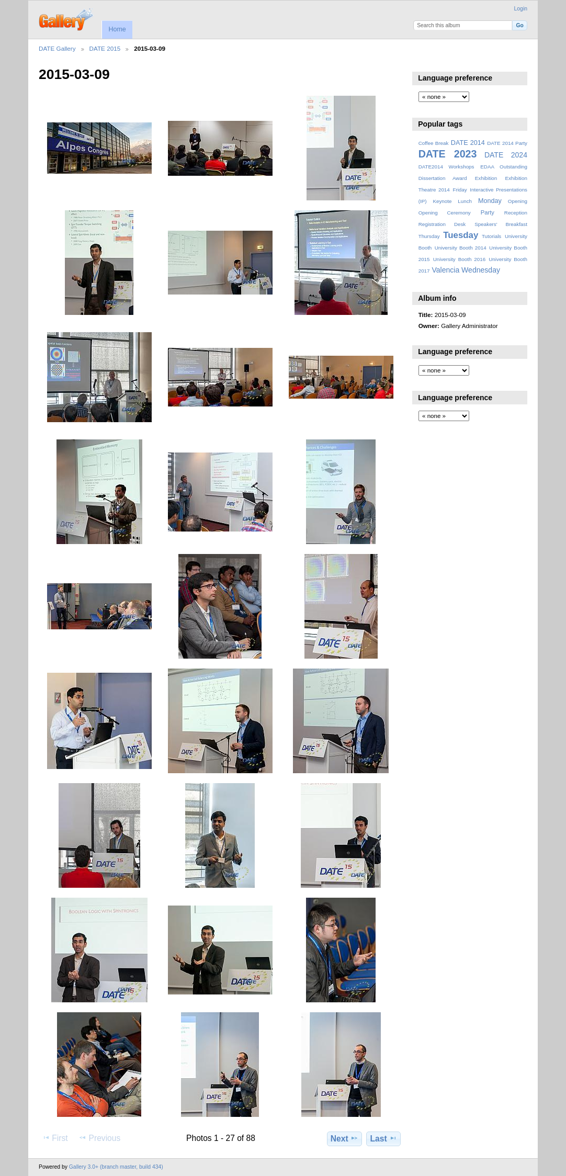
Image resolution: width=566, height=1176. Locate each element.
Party (487, 212)
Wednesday (480, 270)
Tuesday (460, 235)
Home (117, 29)
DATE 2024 (505, 155)
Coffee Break (433, 143)
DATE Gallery (57, 48)
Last (383, 1138)
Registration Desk (442, 224)
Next (344, 1138)
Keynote (442, 201)
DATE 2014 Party (507, 143)
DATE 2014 (468, 142)
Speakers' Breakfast (500, 224)
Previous (99, 1138)
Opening (517, 201)
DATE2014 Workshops (446, 166)
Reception (515, 213)
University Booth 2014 (460, 248)
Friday (459, 190)
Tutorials (491, 236)
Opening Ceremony (444, 213)
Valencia (445, 270)
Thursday (429, 236)
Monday (490, 201)
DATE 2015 (105, 48)
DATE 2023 (447, 154)
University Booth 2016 (459, 259)
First (54, 1138)
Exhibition (486, 178)
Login (520, 9)
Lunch (465, 201)
